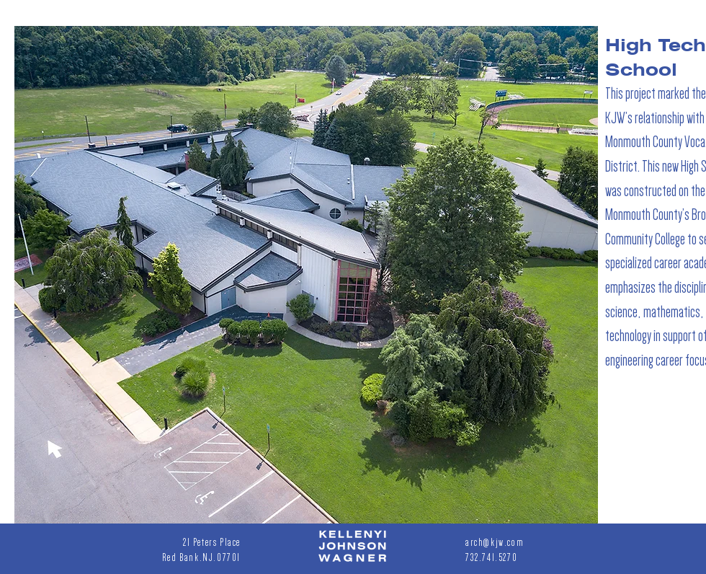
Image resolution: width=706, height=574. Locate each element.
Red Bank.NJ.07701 (201, 557)
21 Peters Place (212, 542)
